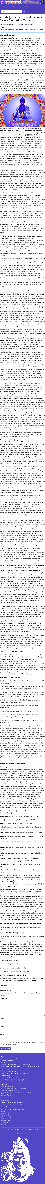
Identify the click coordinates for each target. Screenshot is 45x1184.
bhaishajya (11, 29)
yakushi (7, 31)
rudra (41, 29)
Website (3, 1034)
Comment (4, 998)
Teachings (12, 6)
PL (24, 11)
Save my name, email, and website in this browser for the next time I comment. (22, 1043)
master (26, 29)
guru (16, 29)
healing (20, 29)
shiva (3, 31)
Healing (25, 6)
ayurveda (4, 29)
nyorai (37, 29)
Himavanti (4, 6)
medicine (31, 29)
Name (2, 1018)
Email (2, 1026)
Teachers (19, 6)
